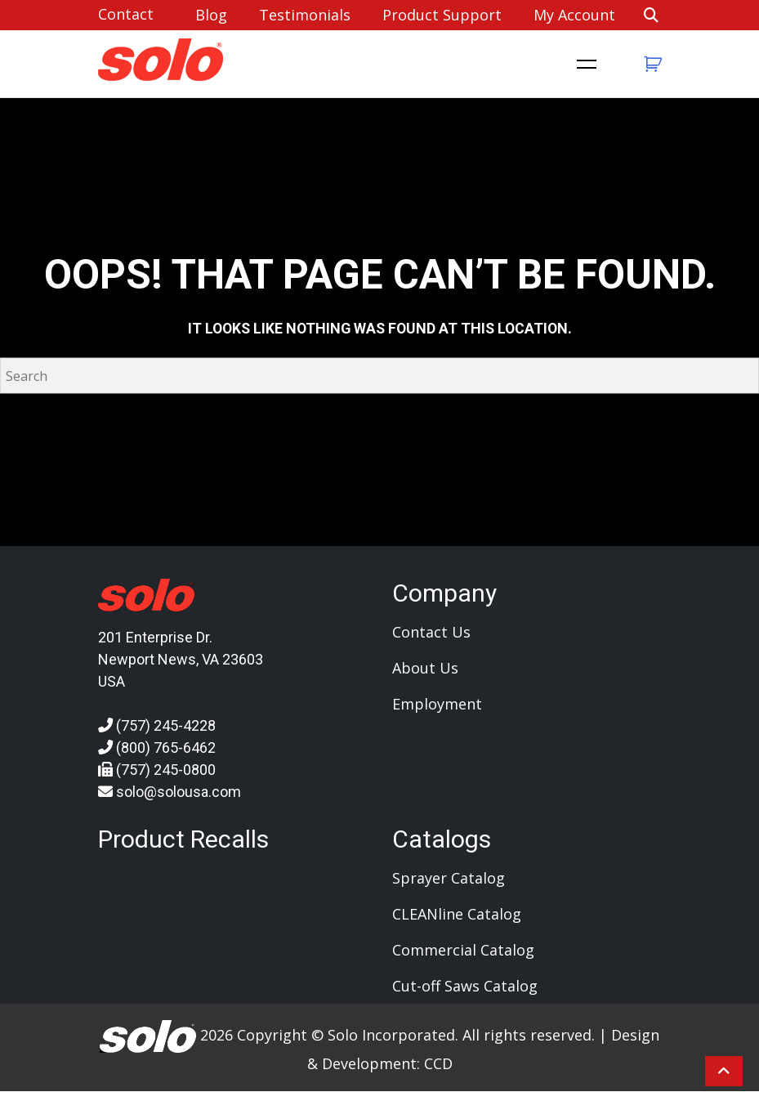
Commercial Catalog (463, 950)
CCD (438, 1063)
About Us (425, 668)
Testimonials (304, 15)
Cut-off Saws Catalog (465, 986)
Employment (437, 704)
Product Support (442, 15)
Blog (211, 15)
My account (574, 15)
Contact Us (431, 632)
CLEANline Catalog (456, 914)
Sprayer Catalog (448, 878)
